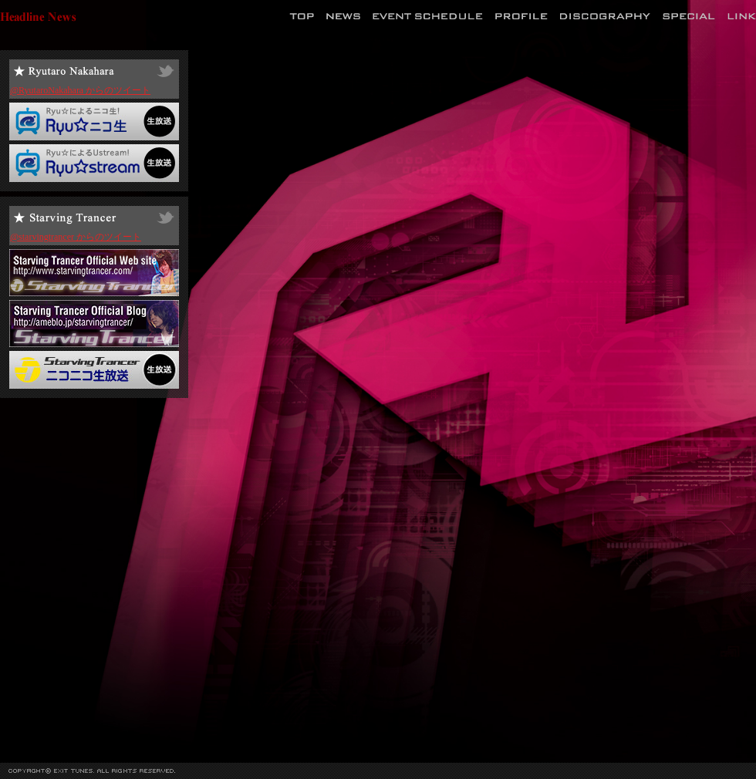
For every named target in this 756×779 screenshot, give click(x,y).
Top (301, 16)
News (343, 16)
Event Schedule (428, 16)
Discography (605, 16)
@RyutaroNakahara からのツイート (80, 90)
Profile (521, 16)
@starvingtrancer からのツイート (75, 236)
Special (689, 16)
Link (741, 16)
